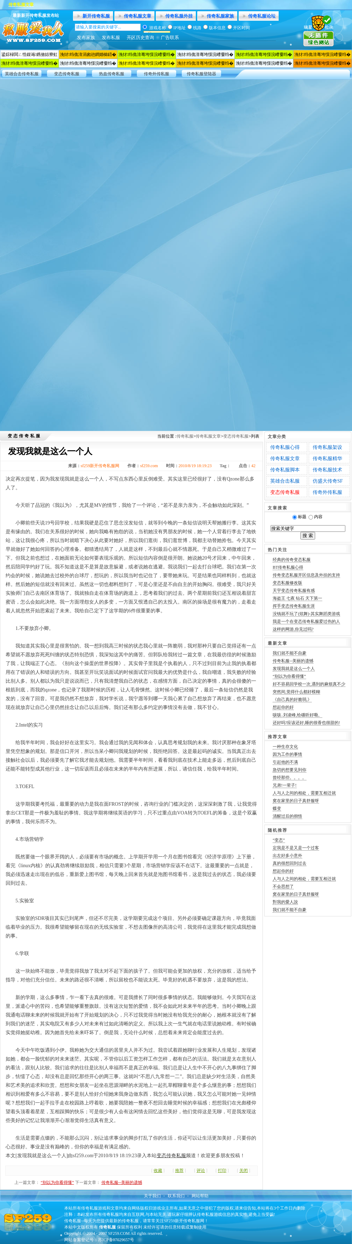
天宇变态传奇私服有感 (294, 590)
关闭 (243, 1170)
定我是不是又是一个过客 (296, 847)
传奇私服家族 (220, 16)
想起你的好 (283, 707)
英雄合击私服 (285, 481)
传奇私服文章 (137, 16)
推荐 (179, 1170)
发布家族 (86, 37)
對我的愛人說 (285, 902)
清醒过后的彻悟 (287, 816)
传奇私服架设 (327, 447)
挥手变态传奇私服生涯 (294, 606)
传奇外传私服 (156, 73)
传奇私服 (185, 436)
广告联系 (170, 37)
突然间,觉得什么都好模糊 (296, 691)
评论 (201, 1170)
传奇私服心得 (285, 447)
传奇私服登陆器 (201, 73)
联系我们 (176, 1195)
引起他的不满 (285, 762)
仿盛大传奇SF (328, 481)
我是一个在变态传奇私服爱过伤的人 (306, 621)
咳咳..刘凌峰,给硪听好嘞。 (297, 715)
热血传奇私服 (111, 73)
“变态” (279, 840)
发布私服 (111, 37)
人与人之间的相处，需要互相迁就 (304, 793)
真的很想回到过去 (289, 863)
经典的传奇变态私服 (292, 559)
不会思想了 (283, 886)
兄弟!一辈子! (285, 785)
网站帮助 (200, 1195)
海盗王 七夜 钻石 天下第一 (297, 598)
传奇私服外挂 (179, 16)
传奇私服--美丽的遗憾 (121, 1182)
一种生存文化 (285, 746)
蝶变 (277, 808)
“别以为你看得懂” (57, 1182)
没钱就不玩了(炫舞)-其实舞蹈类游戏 (306, 613)
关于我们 (152, 1195)
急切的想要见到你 (289, 769)
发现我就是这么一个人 (294, 668)
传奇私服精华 (327, 458)
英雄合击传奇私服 (22, 73)
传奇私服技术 (327, 469)
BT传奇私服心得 (288, 567)
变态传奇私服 (66, 73)
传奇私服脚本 (285, 469)
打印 (222, 1170)
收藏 (158, 1170)
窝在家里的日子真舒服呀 (296, 800)
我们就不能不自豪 (289, 653)
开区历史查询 (140, 37)
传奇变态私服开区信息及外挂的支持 (306, 575)
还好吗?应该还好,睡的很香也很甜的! (306, 722)
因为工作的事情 (287, 754)
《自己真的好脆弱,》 (292, 699)
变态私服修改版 (287, 582)
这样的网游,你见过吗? (293, 629)
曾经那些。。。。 (289, 777)
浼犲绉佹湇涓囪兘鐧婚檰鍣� (88, 54)
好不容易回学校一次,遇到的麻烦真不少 (309, 684)
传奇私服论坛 (261, 16)
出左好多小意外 (287, 855)
